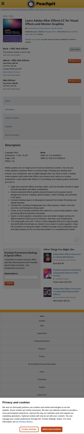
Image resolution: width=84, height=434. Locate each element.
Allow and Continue (52, 430)
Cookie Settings (29, 430)
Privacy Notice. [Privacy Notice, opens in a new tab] (26, 423)
